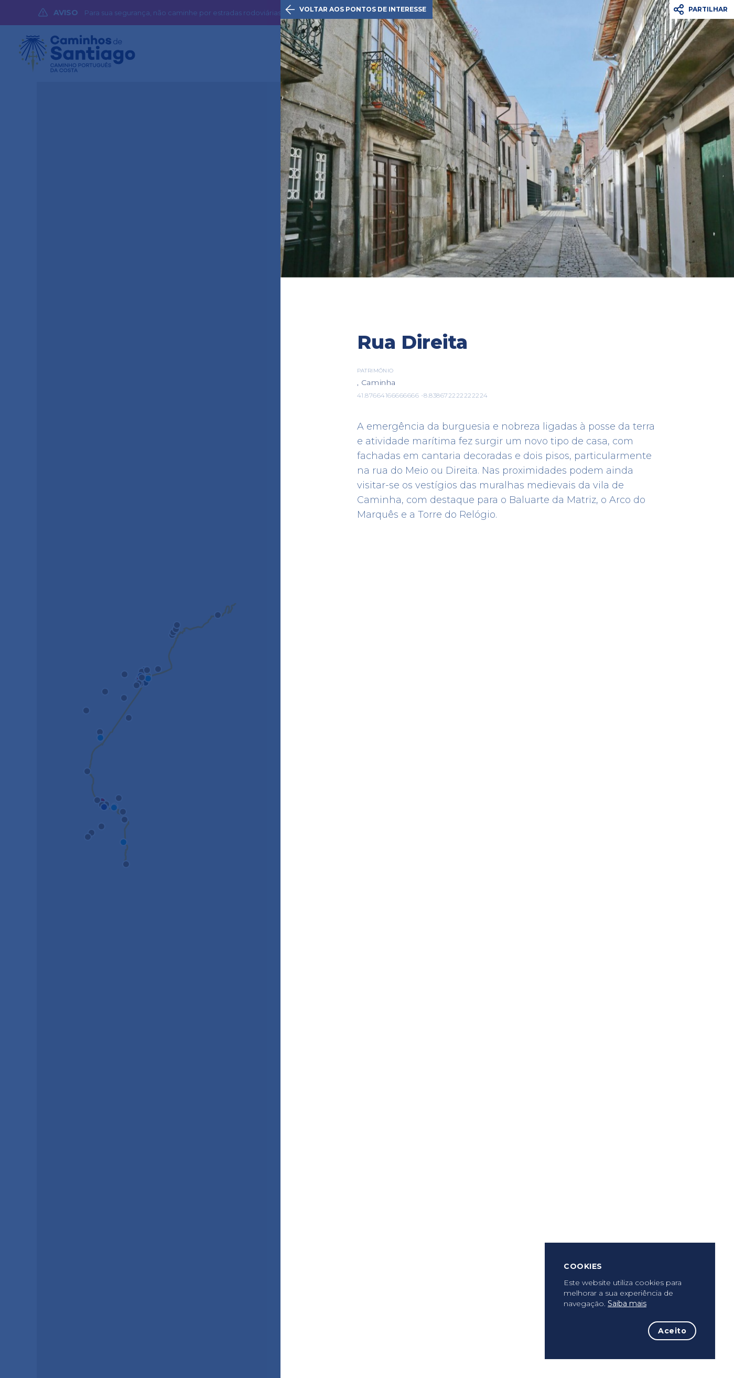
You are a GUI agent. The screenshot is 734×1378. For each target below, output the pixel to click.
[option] (507, 138)
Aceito (672, 1331)
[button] (702, 9)
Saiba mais (627, 1303)
